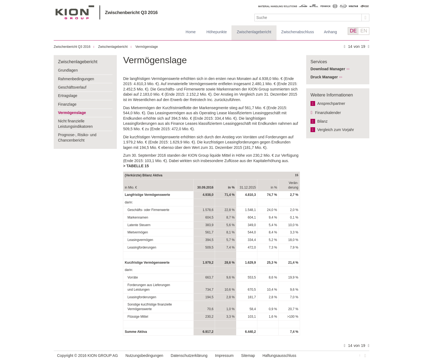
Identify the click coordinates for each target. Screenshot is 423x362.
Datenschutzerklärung (189, 355)
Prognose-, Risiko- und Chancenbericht (77, 137)
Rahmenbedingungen (76, 79)
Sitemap (248, 355)
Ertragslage (67, 95)
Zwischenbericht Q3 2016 (131, 12)
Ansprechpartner (331, 103)
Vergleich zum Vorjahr (335, 130)
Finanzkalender (328, 112)
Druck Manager (324, 77)
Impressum (224, 355)
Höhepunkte (216, 32)
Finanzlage (67, 104)
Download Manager (328, 69)
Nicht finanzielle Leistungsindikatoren (75, 124)
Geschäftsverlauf (72, 87)
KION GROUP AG (75, 12)
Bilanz (322, 121)
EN (363, 30)
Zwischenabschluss (297, 32)
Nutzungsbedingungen (144, 355)
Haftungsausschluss (279, 355)
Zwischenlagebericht (254, 32)
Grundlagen (68, 70)
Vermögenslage (146, 47)
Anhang (330, 32)
